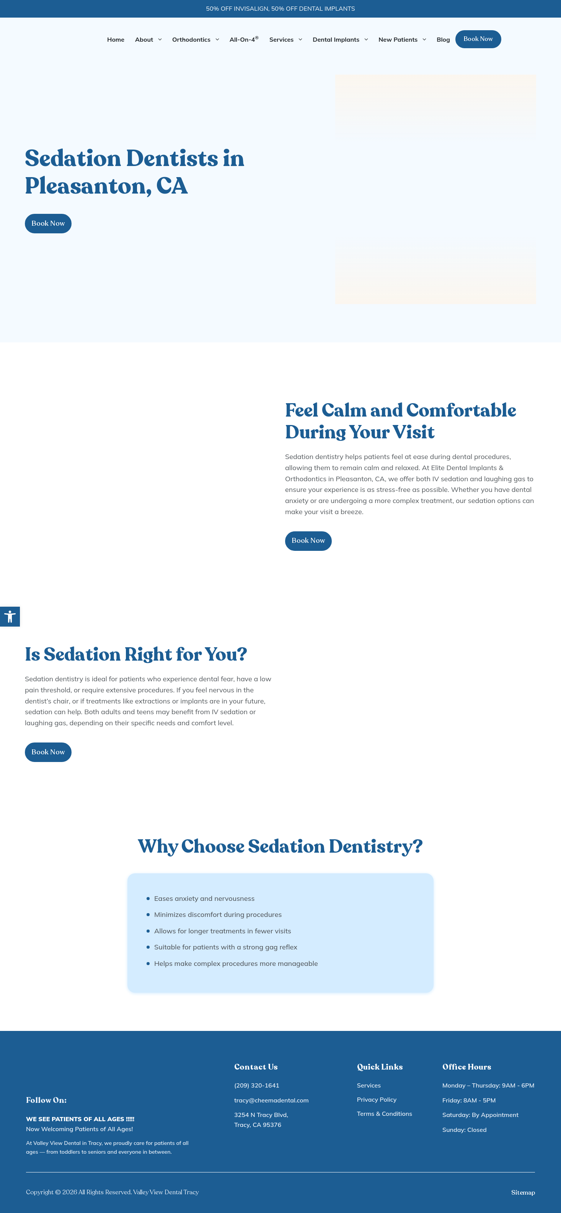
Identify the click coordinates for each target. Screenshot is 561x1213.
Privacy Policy (377, 1099)
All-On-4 (244, 39)
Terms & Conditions (384, 1113)
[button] (10, 617)
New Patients (404, 39)
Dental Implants (343, 39)
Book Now (478, 39)
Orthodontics (198, 39)
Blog (443, 39)
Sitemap (523, 1193)
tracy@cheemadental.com (271, 1100)
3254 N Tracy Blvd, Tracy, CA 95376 (261, 1119)
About (151, 39)
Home (115, 39)
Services (288, 39)
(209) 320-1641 (256, 1085)
